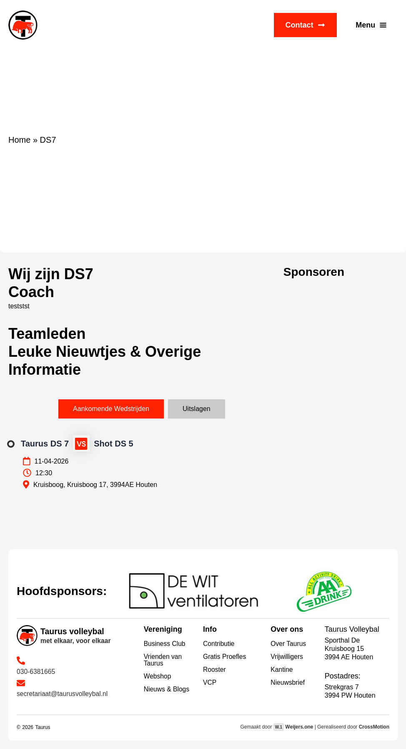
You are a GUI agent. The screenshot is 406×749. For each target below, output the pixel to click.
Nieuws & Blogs (167, 689)
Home (19, 139)
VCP (210, 682)
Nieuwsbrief (288, 682)
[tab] (111, 409)
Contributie (219, 643)
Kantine (282, 669)
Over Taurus (289, 643)
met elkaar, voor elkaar (76, 640)
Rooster (214, 669)
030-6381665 (36, 671)
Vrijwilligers (287, 656)
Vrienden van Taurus (163, 660)
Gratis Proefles (225, 656)
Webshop (158, 676)
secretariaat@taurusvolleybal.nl (63, 693)
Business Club (165, 643)
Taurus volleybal (72, 631)
